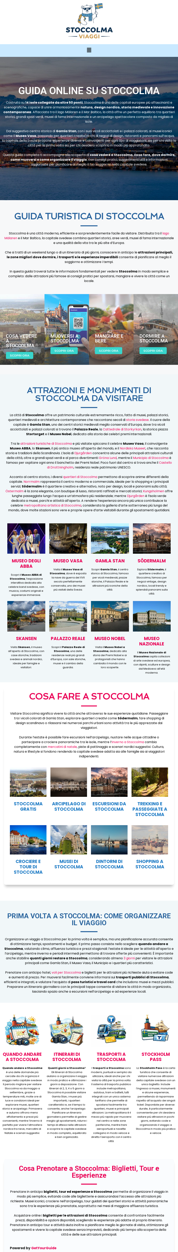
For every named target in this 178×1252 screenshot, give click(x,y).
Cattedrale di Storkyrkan (122, 429)
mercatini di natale (62, 747)
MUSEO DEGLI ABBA (26, 563)
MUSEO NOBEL (110, 638)
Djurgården (83, 453)
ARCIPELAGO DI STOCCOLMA (69, 806)
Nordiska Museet (133, 448)
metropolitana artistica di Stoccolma (52, 505)
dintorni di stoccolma (109, 864)
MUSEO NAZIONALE (151, 641)
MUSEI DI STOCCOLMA (68, 864)
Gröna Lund (108, 458)
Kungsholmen (153, 491)
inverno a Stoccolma (128, 742)
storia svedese (137, 420)
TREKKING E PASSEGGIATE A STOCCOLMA (150, 809)
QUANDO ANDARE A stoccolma (22, 1057)
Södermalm (152, 561)
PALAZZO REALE (68, 638)
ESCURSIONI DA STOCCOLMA (109, 806)
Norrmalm (32, 481)
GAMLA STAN (110, 561)
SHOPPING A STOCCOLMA (149, 864)
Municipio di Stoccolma (151, 458)
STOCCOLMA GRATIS (28, 806)
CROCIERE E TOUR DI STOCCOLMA (28, 866)
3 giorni (129, 958)
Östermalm (15, 491)
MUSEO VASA (68, 561)
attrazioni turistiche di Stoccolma (46, 443)
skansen (26, 638)
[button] (89, 50)
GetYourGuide (43, 1248)
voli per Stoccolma (66, 972)
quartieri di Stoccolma (80, 477)
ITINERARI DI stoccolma (66, 1057)
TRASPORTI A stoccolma (111, 1057)
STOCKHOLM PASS (156, 1057)
